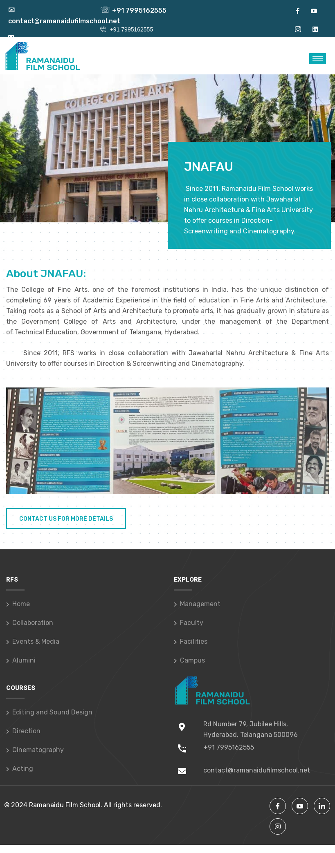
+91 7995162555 (133, 10)
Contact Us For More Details (66, 518)
